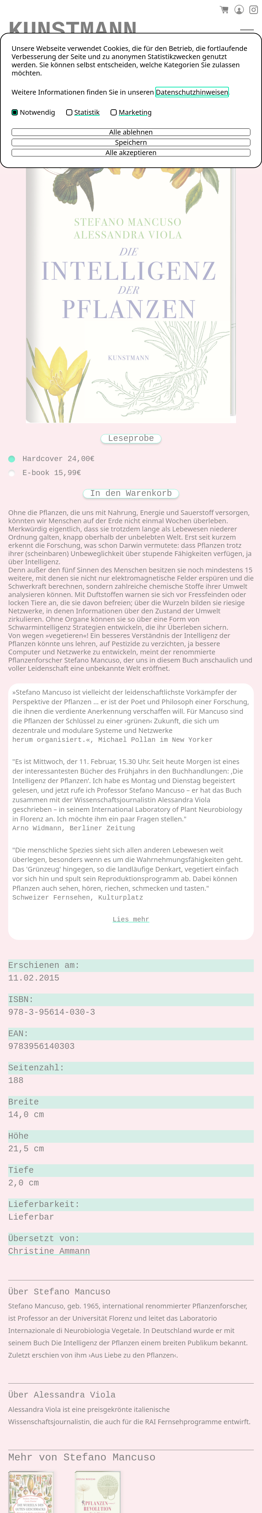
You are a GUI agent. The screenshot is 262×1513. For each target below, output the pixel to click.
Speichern (131, 142)
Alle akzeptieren (131, 152)
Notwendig (33, 112)
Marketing (131, 112)
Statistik (83, 112)
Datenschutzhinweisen (192, 92)
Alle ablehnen (131, 132)
